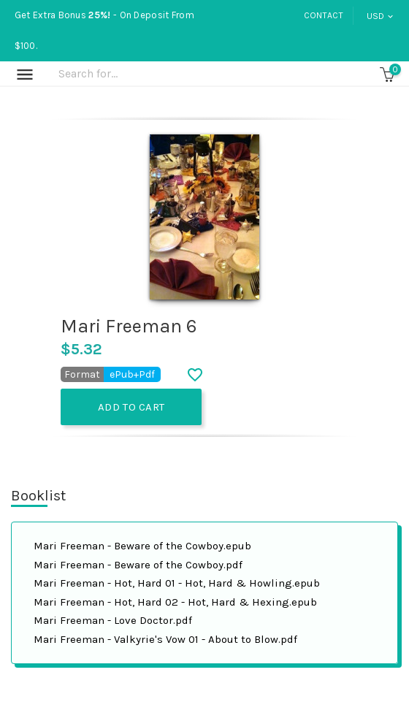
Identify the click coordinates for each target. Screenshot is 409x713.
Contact (323, 15)
